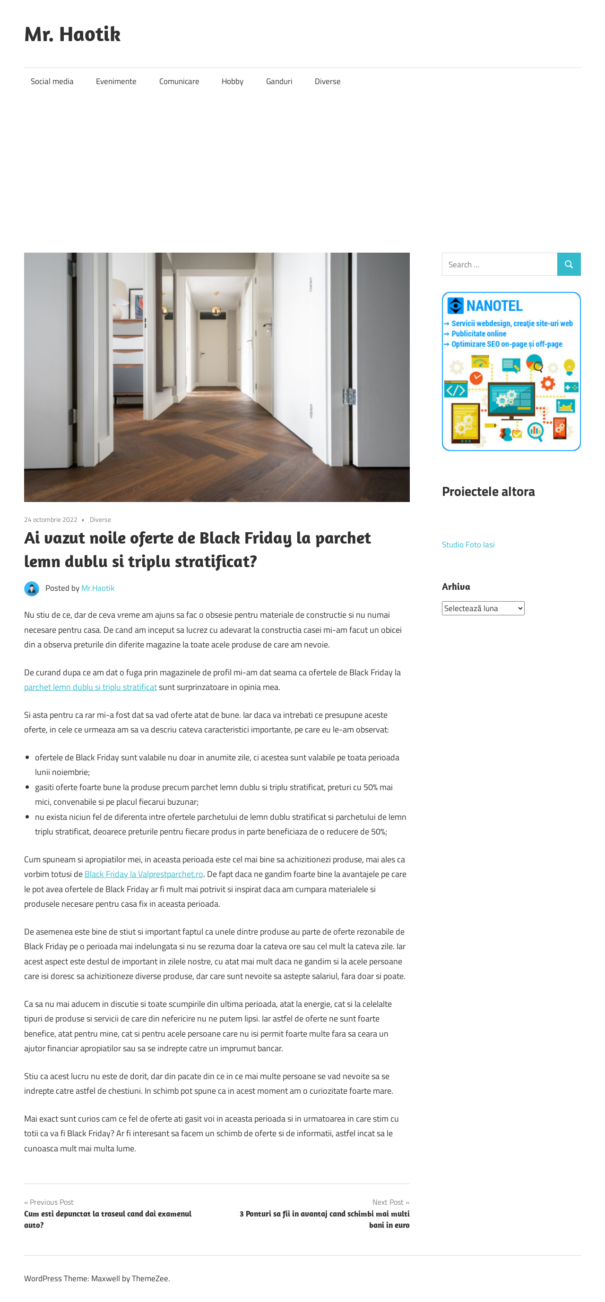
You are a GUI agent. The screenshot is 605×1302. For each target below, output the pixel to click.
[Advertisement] (302, 166)
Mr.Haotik (97, 588)
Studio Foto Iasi (468, 544)
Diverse (328, 81)
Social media (52, 81)
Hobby (232, 81)
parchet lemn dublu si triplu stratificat (90, 687)
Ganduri (279, 81)
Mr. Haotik (72, 33)
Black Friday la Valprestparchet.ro (144, 874)
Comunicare (179, 81)
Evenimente (116, 81)
